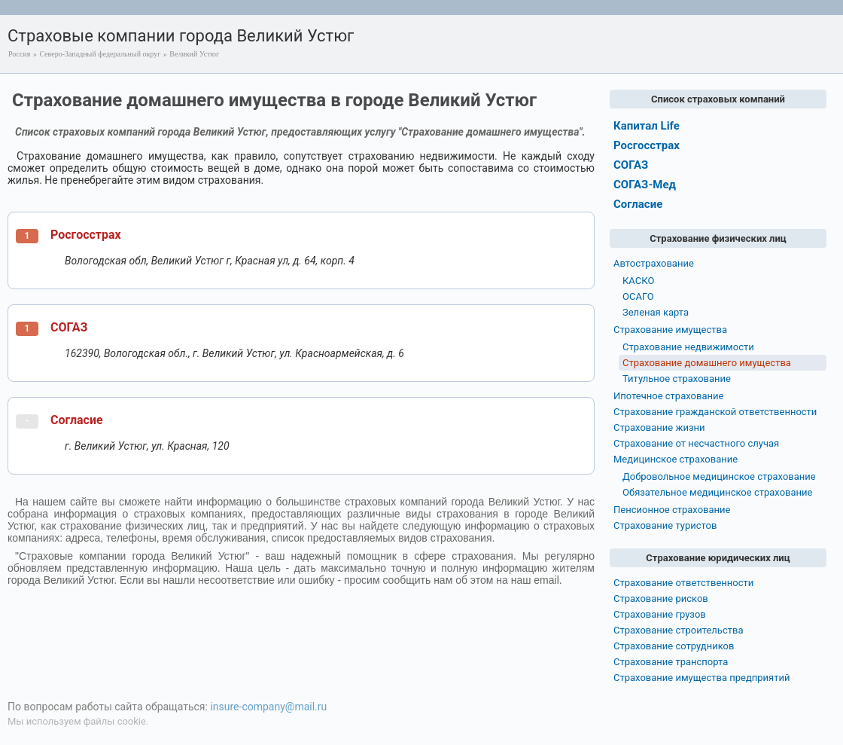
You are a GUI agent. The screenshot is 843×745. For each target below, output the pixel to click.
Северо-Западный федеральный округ (99, 54)
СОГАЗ (68, 327)
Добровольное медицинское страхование (719, 476)
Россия (19, 54)
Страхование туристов (665, 525)
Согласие (76, 420)
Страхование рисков (660, 598)
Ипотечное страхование (668, 396)
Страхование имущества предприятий (701, 677)
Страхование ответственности (683, 582)
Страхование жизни (659, 427)
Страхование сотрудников (673, 646)
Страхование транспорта (670, 661)
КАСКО (638, 280)
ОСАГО (638, 296)
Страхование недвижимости (688, 347)
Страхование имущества (670, 329)
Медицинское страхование (675, 459)
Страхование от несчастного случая (696, 443)
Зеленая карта (655, 312)
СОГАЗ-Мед (644, 184)
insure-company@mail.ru (268, 707)
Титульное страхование (676, 378)
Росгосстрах (85, 234)
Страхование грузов (659, 614)
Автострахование (653, 263)
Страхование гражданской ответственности (715, 411)
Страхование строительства (678, 630)
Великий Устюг (194, 54)
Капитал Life (646, 126)
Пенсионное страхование (671, 509)
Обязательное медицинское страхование (717, 492)
